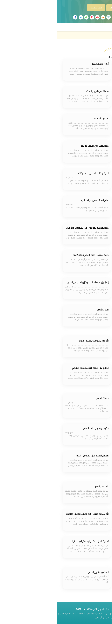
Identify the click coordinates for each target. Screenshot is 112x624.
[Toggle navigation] (106, 27)
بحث (55, 7)
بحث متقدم (39, 7)
